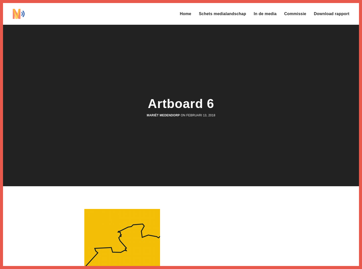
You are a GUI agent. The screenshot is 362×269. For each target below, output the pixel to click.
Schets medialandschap (222, 14)
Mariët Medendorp (163, 115)
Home (185, 14)
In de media (265, 14)
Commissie (295, 14)
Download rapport (331, 14)
